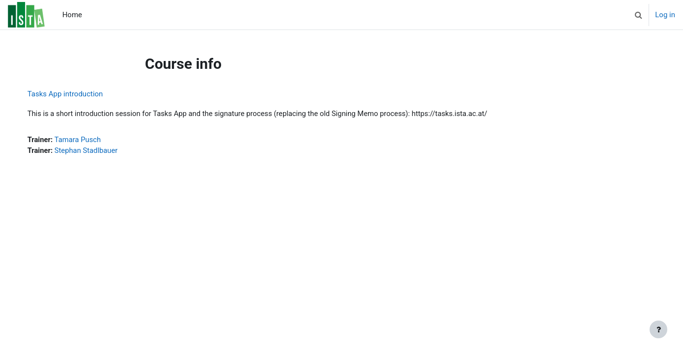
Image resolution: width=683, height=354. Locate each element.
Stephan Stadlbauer (97, 151)
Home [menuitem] (72, 14)
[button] (638, 15)
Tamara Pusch (88, 140)
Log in (665, 14)
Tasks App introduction (75, 93)
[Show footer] (658, 329)
